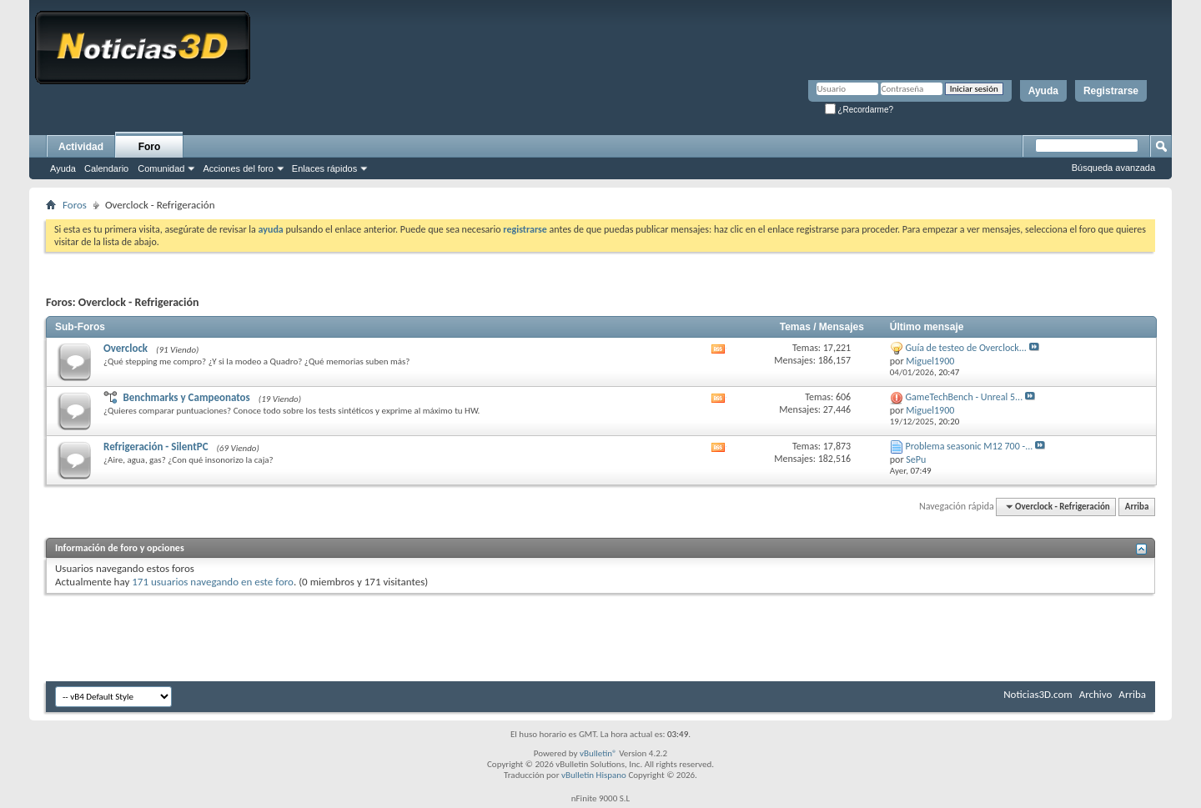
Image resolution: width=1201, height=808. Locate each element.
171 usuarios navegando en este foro (213, 581)
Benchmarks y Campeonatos (186, 397)
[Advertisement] (600, 631)
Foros (75, 204)
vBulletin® (598, 753)
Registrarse (1110, 91)
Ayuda (1043, 91)
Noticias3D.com (1037, 694)
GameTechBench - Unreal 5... (964, 397)
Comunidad (161, 168)
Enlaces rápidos (324, 168)
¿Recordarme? (859, 109)
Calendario (106, 168)
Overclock (125, 348)
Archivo (1096, 694)
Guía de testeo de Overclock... (966, 348)
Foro (149, 147)
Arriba (1137, 506)
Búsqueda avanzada (1113, 168)
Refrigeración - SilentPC (156, 446)
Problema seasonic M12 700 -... (969, 446)
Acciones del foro (238, 168)
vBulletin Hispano (593, 775)
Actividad (80, 147)
